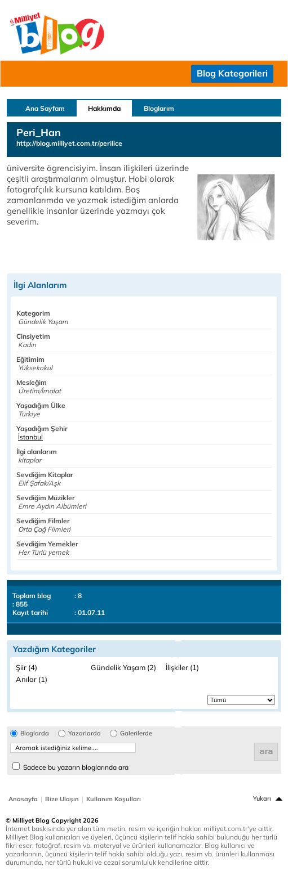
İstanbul (30, 437)
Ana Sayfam (45, 108)
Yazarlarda (84, 733)
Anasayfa (23, 799)
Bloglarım (159, 108)
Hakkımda (104, 108)
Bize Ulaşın (62, 799)
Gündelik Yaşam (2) (123, 667)
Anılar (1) (31, 679)
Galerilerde (136, 733)
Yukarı (262, 798)
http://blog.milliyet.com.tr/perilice (69, 143)
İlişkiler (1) (182, 667)
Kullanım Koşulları (113, 799)
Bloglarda (34, 733)
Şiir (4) (26, 667)
